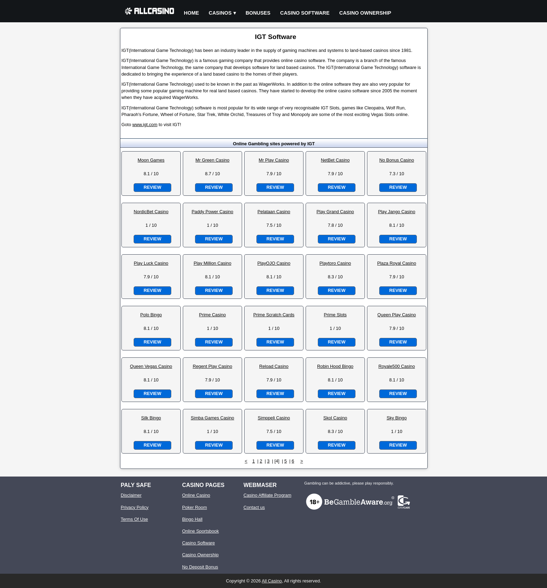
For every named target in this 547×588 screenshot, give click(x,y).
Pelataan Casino (273, 211)
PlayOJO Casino (274, 263)
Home (191, 13)
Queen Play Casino (396, 314)
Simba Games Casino (212, 417)
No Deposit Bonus (200, 567)
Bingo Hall (192, 519)
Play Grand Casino (335, 211)
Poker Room (194, 507)
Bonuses (258, 13)
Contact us (254, 507)
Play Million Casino (212, 263)
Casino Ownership (365, 13)
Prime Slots (335, 314)
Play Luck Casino (151, 263)
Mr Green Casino (212, 160)
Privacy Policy (135, 507)
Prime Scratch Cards (273, 314)
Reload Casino (274, 366)
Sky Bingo (397, 417)
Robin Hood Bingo (335, 366)
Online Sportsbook (200, 531)
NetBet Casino (335, 160)
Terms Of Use (134, 519)
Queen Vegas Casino (151, 366)
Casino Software (305, 13)
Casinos (220, 13)
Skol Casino (335, 417)
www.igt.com (144, 124)
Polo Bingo (151, 314)
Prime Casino (212, 314)
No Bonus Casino (396, 160)
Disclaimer (131, 495)
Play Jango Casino (396, 211)
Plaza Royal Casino (396, 263)
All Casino (272, 580)
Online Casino (196, 495)
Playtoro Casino (335, 263)
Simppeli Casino (274, 417)
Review (152, 187)
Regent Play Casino (212, 366)
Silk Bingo (151, 417)
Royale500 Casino (397, 366)
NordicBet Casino (151, 211)
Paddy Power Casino (212, 211)
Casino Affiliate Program (267, 495)
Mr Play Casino (274, 160)
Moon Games (151, 160)
